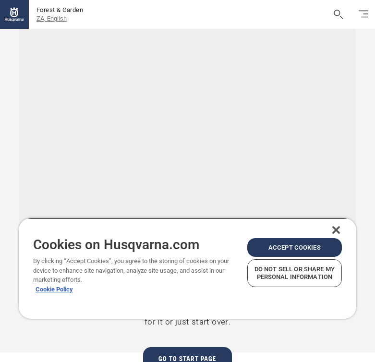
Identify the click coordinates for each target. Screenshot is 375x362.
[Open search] (338, 14)
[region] (187, 268)
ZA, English (51, 18)
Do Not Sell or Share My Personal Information (294, 272)
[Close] (336, 230)
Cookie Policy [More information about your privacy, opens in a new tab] (54, 289)
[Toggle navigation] (363, 14)
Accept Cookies (294, 247)
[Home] (14, 14)
